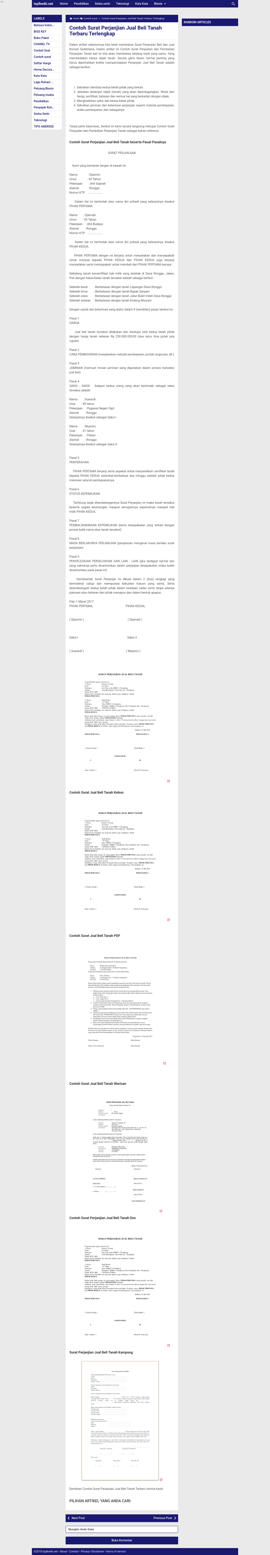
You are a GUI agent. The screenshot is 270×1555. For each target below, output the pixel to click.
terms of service (116, 1551)
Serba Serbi (41, 114)
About (63, 1551)
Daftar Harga (42, 63)
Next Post (78, 1518)
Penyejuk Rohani (45, 107)
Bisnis (160, 3)
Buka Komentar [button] (122, 1540)
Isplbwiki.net (43, 4)
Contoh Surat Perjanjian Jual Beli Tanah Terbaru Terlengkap (115, 31)
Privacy (85, 1551)
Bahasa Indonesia (46, 25)
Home (64, 3)
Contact (74, 1551)
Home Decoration (45, 69)
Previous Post (163, 1518)
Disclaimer (97, 1551)
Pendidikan (81, 3)
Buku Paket (41, 38)
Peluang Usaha (44, 95)
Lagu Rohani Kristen (47, 82)
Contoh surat (42, 57)
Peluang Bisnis (44, 88)
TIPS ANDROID (44, 126)
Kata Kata (141, 3)
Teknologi (122, 3)
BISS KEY (40, 31)
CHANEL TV (42, 44)
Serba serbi (102, 3)
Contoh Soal (42, 50)
